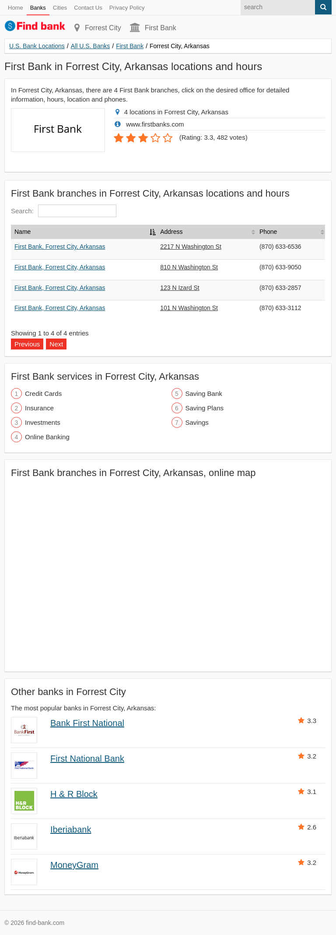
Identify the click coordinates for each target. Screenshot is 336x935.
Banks (38, 7)
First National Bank (87, 758)
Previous (27, 344)
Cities (60, 7)
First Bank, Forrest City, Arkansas (59, 246)
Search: (63, 211)
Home (15, 7)
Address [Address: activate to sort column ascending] (171, 231)
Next (56, 344)
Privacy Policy (127, 7)
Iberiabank (70, 829)
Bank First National (87, 723)
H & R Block (74, 794)
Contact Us (88, 7)
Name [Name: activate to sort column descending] (22, 231)
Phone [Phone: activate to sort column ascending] (268, 231)
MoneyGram (74, 865)
